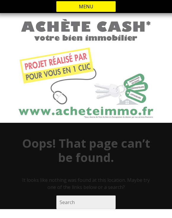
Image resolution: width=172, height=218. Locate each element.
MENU (86, 6)
